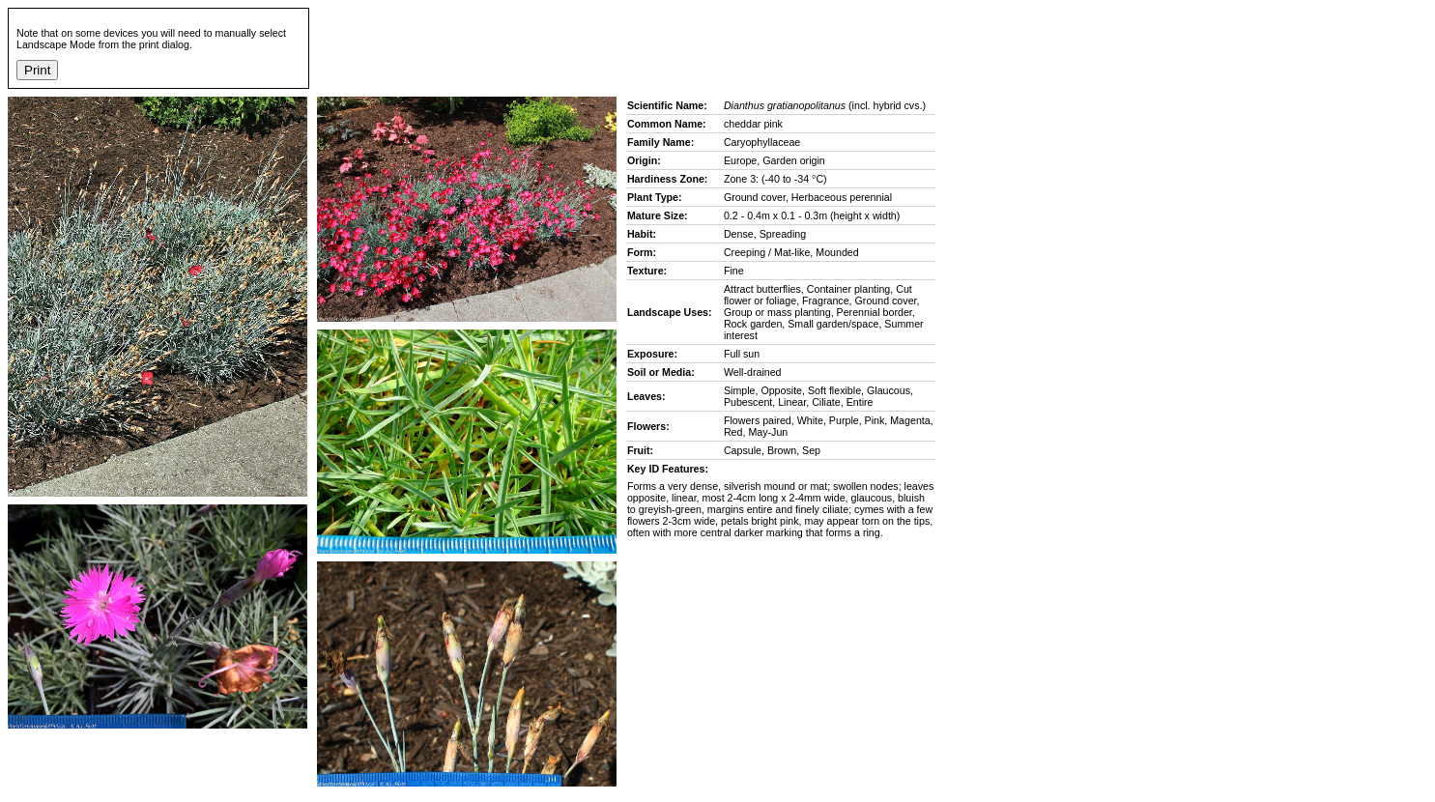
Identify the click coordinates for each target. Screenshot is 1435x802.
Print (37, 70)
